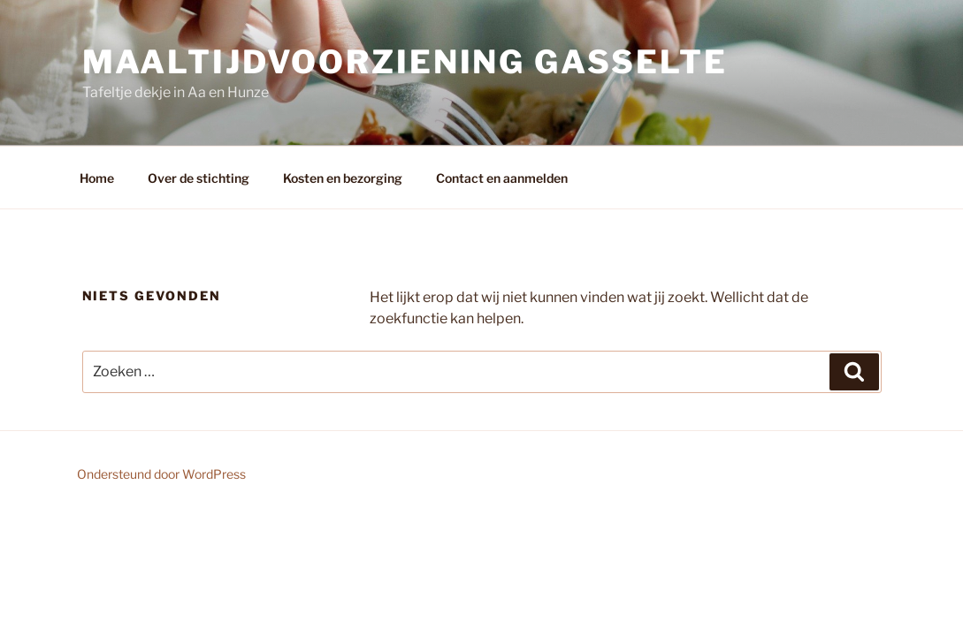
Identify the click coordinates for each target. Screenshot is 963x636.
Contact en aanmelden (502, 178)
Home (97, 178)
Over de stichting (198, 178)
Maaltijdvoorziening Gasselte (405, 61)
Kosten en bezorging (342, 178)
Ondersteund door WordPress (161, 473)
